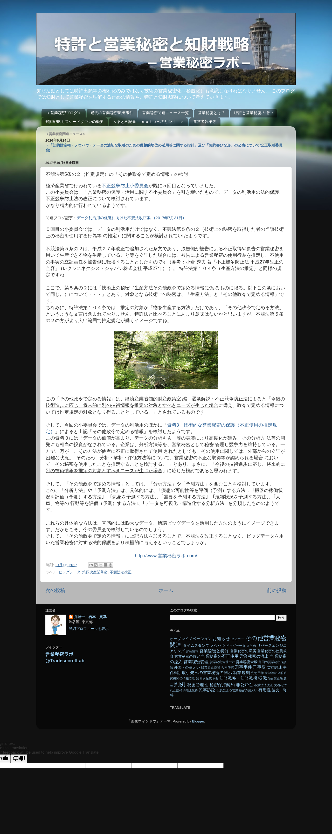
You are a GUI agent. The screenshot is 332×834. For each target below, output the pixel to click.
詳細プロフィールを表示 (89, 629)
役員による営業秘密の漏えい (237, 690)
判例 (179, 684)
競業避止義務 (210, 667)
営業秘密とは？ (211, 112)
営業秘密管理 (196, 661)
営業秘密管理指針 (222, 662)
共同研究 (227, 667)
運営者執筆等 (204, 121)
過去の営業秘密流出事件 (112, 112)
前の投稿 (277, 590)
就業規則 (241, 672)
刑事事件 (243, 667)
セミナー (237, 639)
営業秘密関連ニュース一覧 (165, 112)
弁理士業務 (190, 690)
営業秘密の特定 (187, 656)
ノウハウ (217, 646)
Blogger (198, 721)
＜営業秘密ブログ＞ (63, 112)
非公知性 (244, 684)
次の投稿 (55, 590)
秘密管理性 (197, 684)
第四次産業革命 (95, 572)
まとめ (251, 646)
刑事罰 (259, 667)
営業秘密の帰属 (243, 651)
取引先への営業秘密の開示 (207, 672)
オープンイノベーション (190, 639)
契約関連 (274, 667)
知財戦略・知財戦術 (238, 678)
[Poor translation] (19, 758)
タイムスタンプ (196, 646)
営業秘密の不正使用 (219, 656)
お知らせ (221, 638)
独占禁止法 (275, 678)
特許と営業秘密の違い (253, 112)
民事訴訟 (207, 689)
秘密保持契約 (222, 684)
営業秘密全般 (247, 662)
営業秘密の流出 (254, 656)
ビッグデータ (69, 572)
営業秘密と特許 (214, 650)
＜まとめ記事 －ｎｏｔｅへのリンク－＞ (148, 121)
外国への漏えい (187, 667)
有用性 (264, 689)
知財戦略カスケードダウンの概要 (74, 121)
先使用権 (257, 673)
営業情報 (192, 651)
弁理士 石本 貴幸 (90, 617)
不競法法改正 (121, 572)
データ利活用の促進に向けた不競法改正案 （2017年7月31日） (131, 218)
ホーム (166, 590)
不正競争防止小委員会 (125, 185)
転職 (262, 678)
